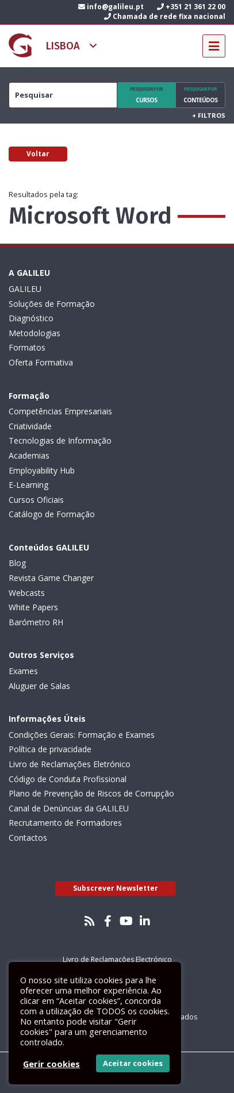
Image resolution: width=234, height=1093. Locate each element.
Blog (17, 562)
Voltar (37, 154)
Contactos (28, 837)
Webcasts (27, 592)
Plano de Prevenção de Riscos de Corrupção (91, 793)
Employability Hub (42, 470)
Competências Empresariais (60, 411)
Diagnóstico (31, 318)
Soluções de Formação (52, 303)
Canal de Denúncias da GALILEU (69, 808)
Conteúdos (200, 95)
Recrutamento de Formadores (65, 822)
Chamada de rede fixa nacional (164, 16)
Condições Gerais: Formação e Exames (82, 734)
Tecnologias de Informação (60, 440)
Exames (23, 670)
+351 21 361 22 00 (191, 6)
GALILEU (25, 288)
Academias (29, 455)
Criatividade (30, 426)
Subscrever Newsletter (115, 888)
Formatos (27, 347)
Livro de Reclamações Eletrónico (70, 764)
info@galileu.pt (111, 6)
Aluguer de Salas (39, 685)
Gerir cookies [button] (51, 1063)
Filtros (208, 115)
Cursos (146, 95)
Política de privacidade (50, 749)
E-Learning (28, 484)
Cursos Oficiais (36, 499)
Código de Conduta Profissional (67, 778)
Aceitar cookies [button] (133, 1063)
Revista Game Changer (51, 577)
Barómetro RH (36, 622)
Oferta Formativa (41, 362)
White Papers (33, 607)
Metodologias (34, 333)
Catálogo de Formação (52, 514)
